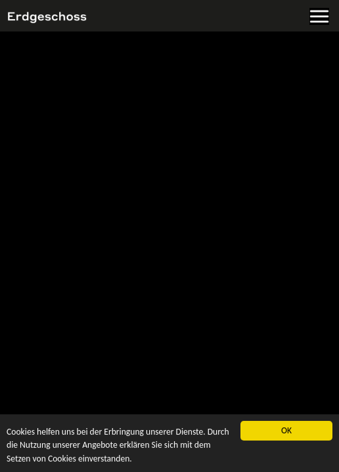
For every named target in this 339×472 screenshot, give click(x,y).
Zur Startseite (29, 60)
